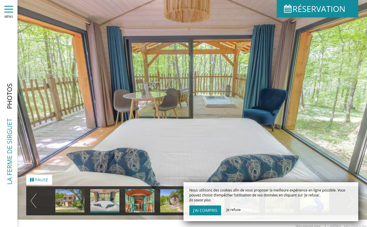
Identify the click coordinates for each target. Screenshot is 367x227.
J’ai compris (205, 210)
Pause (39, 176)
